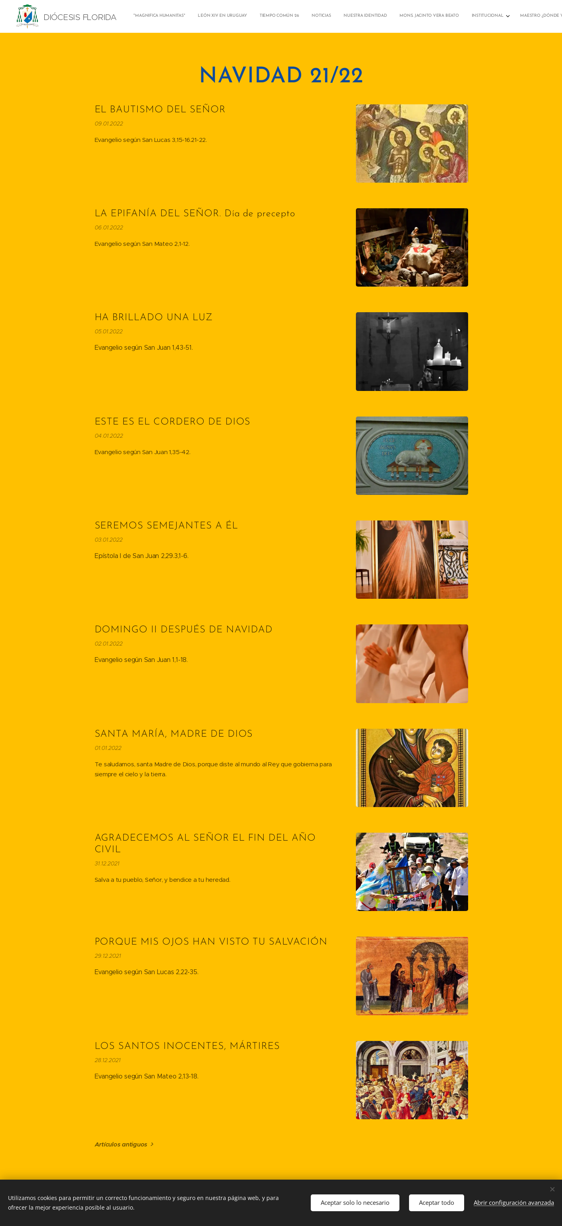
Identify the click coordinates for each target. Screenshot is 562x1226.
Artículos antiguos (120, 1144)
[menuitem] (390, 16)
